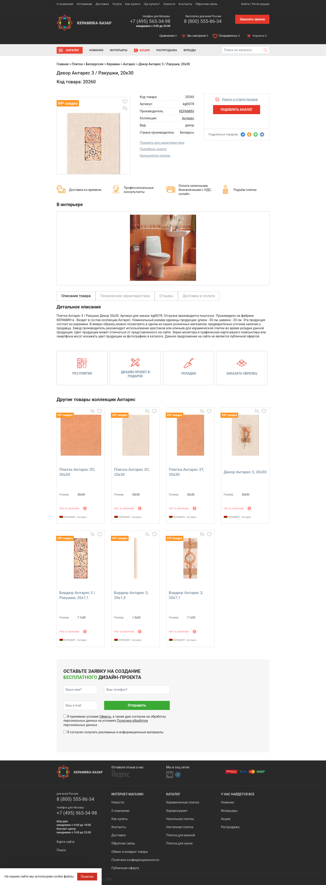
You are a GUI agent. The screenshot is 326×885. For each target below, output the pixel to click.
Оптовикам (84, 4)
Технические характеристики (125, 296)
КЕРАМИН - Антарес (73, 517)
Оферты (105, 716)
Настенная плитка (179, 827)
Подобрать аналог (153, 149)
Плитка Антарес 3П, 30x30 (77, 472)
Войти (245, 4)
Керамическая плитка (182, 802)
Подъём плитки (244, 190)
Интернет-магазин (127, 794)
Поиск (61, 850)
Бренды (190, 50)
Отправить (137, 705)
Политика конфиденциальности (135, 860)
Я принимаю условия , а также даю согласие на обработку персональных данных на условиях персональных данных (114, 720)
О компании (65, 4)
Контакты (185, 4)
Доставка (102, 4)
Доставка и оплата (199, 296)
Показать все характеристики (162, 142)
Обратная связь (207, 4)
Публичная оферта (125, 868)
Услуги (117, 4)
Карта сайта (65, 842)
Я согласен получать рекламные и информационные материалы (115, 732)
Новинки (96, 50)
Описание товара (76, 296)
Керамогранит (176, 811)
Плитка (77, 64)
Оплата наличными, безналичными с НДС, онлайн (195, 190)
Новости (169, 4)
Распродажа (166, 50)
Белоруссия (94, 64)
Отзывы (166, 296)
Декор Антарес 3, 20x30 (245, 472)
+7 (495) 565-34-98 (150, 21)
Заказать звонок (252, 19)
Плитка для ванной (180, 835)
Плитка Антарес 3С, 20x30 (132, 472)
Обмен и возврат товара (129, 852)
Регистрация (260, 4)
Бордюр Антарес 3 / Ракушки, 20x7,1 (77, 595)
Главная (63, 64)
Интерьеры (118, 50)
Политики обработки (132, 720)
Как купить (132, 4)
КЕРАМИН (186, 111)
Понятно (87, 876)
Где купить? (152, 4)
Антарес (129, 64)
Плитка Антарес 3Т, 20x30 (186, 472)
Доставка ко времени (85, 190)
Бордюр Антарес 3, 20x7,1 (186, 595)
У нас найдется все (237, 794)
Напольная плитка (180, 819)
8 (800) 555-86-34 (202, 21)
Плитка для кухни (179, 843)
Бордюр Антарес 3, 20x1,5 (131, 595)
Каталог (72, 50)
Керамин (113, 64)
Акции (145, 50)
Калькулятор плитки (155, 155)
